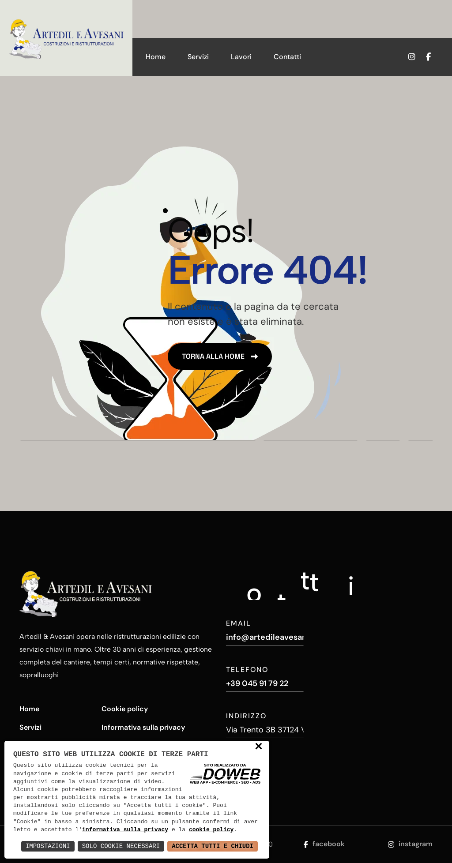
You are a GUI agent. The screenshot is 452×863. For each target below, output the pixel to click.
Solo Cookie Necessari (121, 846)
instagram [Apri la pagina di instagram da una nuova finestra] (410, 843)
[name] (220, 356)
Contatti (287, 56)
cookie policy (211, 830)
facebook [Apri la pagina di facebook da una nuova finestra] (324, 843)
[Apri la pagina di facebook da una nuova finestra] (433, 57)
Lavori (241, 56)
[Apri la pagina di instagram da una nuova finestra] (410, 57)
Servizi (198, 56)
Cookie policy (125, 708)
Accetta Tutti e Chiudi (212, 846)
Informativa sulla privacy (143, 727)
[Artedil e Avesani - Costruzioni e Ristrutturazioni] (66, 38)
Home (156, 56)
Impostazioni (48, 846)
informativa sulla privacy (125, 830)
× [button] (259, 747)
